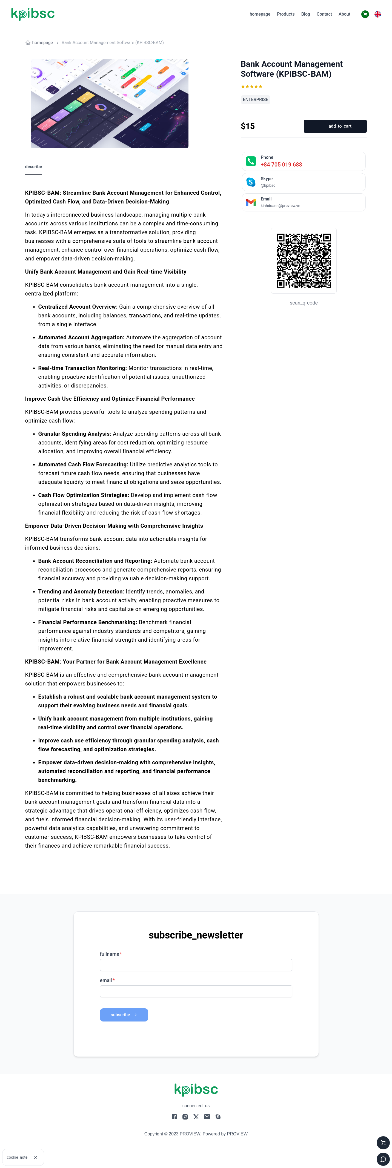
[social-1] (185, 1118)
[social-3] (207, 1118)
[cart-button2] (365, 14)
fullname (109, 954)
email (106, 980)
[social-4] (218, 1118)
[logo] (33, 14)
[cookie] (35, 1157)
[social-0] (174, 1118)
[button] (377, 14)
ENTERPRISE (255, 99)
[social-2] (196, 1118)
